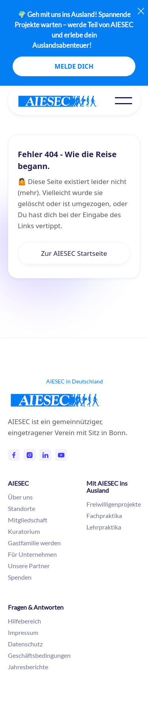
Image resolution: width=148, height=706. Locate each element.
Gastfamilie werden (34, 542)
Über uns (20, 497)
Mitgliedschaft (27, 520)
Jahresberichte (28, 666)
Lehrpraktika (103, 527)
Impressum (23, 632)
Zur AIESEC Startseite (74, 253)
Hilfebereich (24, 621)
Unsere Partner (29, 565)
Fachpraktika (104, 515)
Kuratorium (24, 531)
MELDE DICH (73, 66)
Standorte (21, 508)
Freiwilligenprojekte (113, 504)
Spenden (20, 577)
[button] (123, 100)
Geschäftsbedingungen (39, 655)
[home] (65, 101)
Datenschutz (25, 644)
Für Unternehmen (32, 554)
